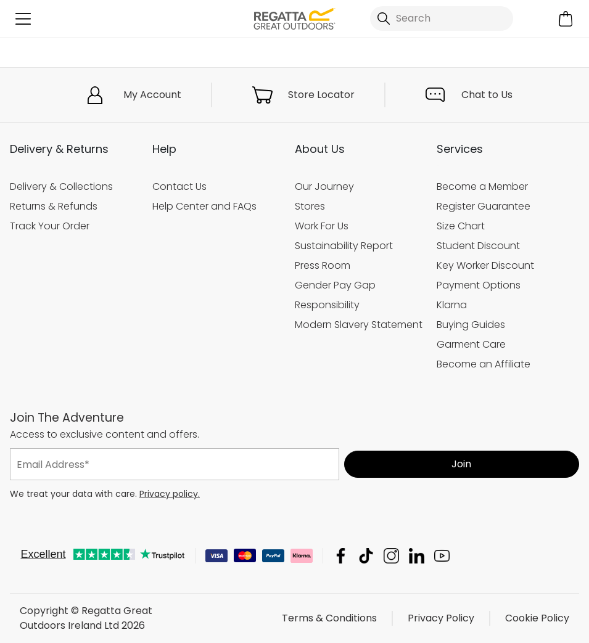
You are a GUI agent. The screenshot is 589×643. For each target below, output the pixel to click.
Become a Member (482, 186)
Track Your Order (49, 226)
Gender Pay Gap (335, 285)
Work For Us (321, 226)
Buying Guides (471, 324)
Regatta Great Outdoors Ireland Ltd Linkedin (416, 555)
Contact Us (179, 186)
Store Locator (321, 95)
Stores (310, 206)
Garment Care (471, 344)
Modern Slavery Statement (358, 324)
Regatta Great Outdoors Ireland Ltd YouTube (442, 555)
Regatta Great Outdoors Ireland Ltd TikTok (366, 555)
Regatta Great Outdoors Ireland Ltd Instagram (391, 555)
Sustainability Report (344, 246)
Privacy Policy (441, 618)
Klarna (452, 305)
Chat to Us (487, 95)
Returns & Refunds (53, 206)
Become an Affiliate (483, 364)
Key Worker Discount (485, 265)
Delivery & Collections (61, 186)
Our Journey (324, 186)
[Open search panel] (441, 18)
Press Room (322, 265)
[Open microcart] (566, 19)
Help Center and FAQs (204, 206)
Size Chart (461, 226)
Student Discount (478, 246)
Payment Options (479, 285)
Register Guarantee (483, 206)
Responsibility (327, 305)
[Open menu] (23, 19)
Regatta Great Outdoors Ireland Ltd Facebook (340, 555)
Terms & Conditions (329, 618)
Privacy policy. (169, 494)
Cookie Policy (537, 618)
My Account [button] (152, 95)
